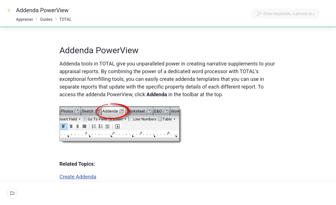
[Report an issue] (12, 193)
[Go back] (9, 10)
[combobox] (285, 14)
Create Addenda (77, 177)
